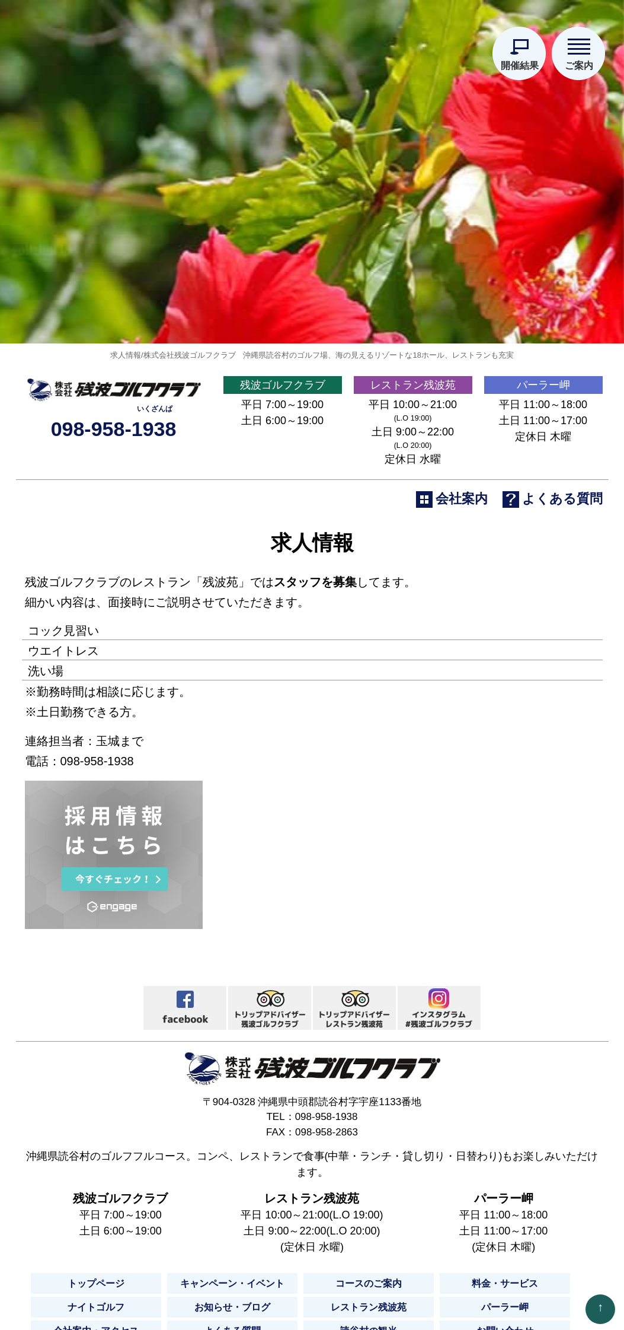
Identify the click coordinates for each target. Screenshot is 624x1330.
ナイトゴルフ (96, 1310)
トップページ (96, 1286)
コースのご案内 (368, 1286)
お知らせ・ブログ (232, 1310)
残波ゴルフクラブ (282, 387)
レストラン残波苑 (413, 387)
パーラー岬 (543, 387)
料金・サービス (505, 1286)
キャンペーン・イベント (232, 1286)
